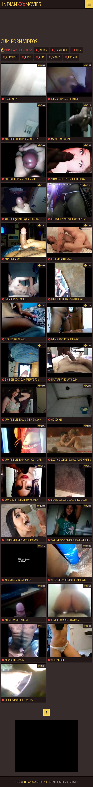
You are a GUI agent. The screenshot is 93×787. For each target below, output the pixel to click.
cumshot (10, 57)
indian (41, 50)
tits (77, 50)
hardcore (60, 50)
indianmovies (21, 4)
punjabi (71, 57)
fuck (26, 57)
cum (40, 57)
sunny (54, 57)
